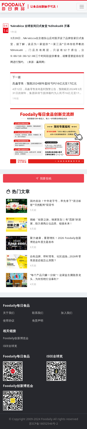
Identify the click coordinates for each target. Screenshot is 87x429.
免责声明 (37, 320)
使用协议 (8, 320)
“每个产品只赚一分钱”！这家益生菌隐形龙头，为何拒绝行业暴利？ (55, 277)
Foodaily (47, 419)
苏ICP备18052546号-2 (43, 423)
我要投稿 (43, 178)
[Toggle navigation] (81, 6)
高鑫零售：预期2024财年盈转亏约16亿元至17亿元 (44, 83)
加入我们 (66, 313)
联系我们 (37, 313)
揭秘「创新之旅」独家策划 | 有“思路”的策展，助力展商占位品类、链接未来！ (55, 221)
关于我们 (8, 313)
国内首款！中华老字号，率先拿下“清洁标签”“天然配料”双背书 (55, 203)
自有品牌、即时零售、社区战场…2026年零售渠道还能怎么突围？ (55, 258)
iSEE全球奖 (10, 346)
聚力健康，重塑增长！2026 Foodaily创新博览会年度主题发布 (55, 240)
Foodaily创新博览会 (16, 338)
